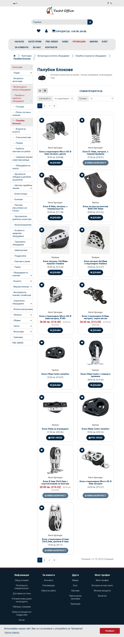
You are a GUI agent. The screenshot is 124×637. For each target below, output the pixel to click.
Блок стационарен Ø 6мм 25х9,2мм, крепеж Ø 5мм (55, 540)
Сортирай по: (45, 98)
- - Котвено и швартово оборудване (18, 233)
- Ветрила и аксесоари (17, 79)
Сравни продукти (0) (90, 91)
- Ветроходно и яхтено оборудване (22, 89)
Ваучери (75, 590)
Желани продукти (102, 590)
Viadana (55, 257)
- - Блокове (17, 199)
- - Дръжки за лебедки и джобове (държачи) (21, 177)
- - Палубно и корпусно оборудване (22, 99)
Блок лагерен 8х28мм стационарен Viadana (95, 262)
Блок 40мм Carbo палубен (95, 429)
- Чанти (22, 326)
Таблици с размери (22, 607)
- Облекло (22, 314)
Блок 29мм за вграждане (55, 429)
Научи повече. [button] (12, 632)
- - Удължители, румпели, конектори (21, 217)
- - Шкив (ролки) (19, 250)
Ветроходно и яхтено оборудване (53, 56)
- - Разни (16, 267)
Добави (55, 163)
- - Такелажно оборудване (18, 243)
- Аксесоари (22, 331)
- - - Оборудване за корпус (21, 167)
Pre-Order (55, 438)
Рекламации (49, 585)
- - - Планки (17, 143)
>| (54, 106)
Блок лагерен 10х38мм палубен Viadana (55, 262)
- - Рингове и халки (21, 261)
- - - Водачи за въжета (19, 130)
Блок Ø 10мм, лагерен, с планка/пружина (95, 152)
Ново (65, 41)
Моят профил (102, 580)
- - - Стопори (18, 107)
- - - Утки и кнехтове (21, 137)
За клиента (21, 47)
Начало (19, 41)
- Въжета (22, 281)
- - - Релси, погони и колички (21, 113)
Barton (95, 202)
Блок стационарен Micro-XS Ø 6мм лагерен (96, 482)
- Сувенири (17, 337)
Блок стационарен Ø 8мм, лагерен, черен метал (95, 317)
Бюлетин (102, 596)
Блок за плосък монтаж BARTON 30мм (95, 207)
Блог (105, 41)
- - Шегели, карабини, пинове (22, 187)
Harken (55, 370)
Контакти (51, 47)
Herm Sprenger (55, 148)
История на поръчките (102, 585)
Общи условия (21, 580)
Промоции (79, 41)
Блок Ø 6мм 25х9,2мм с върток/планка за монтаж (55, 482)
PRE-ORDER (52, 41)
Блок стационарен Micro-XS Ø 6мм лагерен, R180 (55, 317)
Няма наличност (95, 163)
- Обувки (22, 320)
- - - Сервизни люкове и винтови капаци (22, 158)
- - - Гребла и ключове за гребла (21, 150)
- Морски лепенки (22, 286)
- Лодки (22, 72)
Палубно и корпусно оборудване (91, 56)
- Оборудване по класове (22, 274)
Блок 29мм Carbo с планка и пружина (95, 375)
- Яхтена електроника (22, 309)
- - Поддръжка (19, 256)
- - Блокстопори (19, 194)
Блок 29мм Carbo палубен (55, 374)
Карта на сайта (49, 590)
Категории (34, 41)
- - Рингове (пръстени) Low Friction (19, 208)
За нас (37, 47)
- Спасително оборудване (22, 303)
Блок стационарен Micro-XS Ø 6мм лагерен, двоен (55, 152)
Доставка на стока (22, 593)
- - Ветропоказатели (21, 225)
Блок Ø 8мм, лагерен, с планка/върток (55, 207)
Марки (94, 41)
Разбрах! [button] (109, 631)
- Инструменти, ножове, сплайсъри (21, 293)
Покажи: (83, 98)
